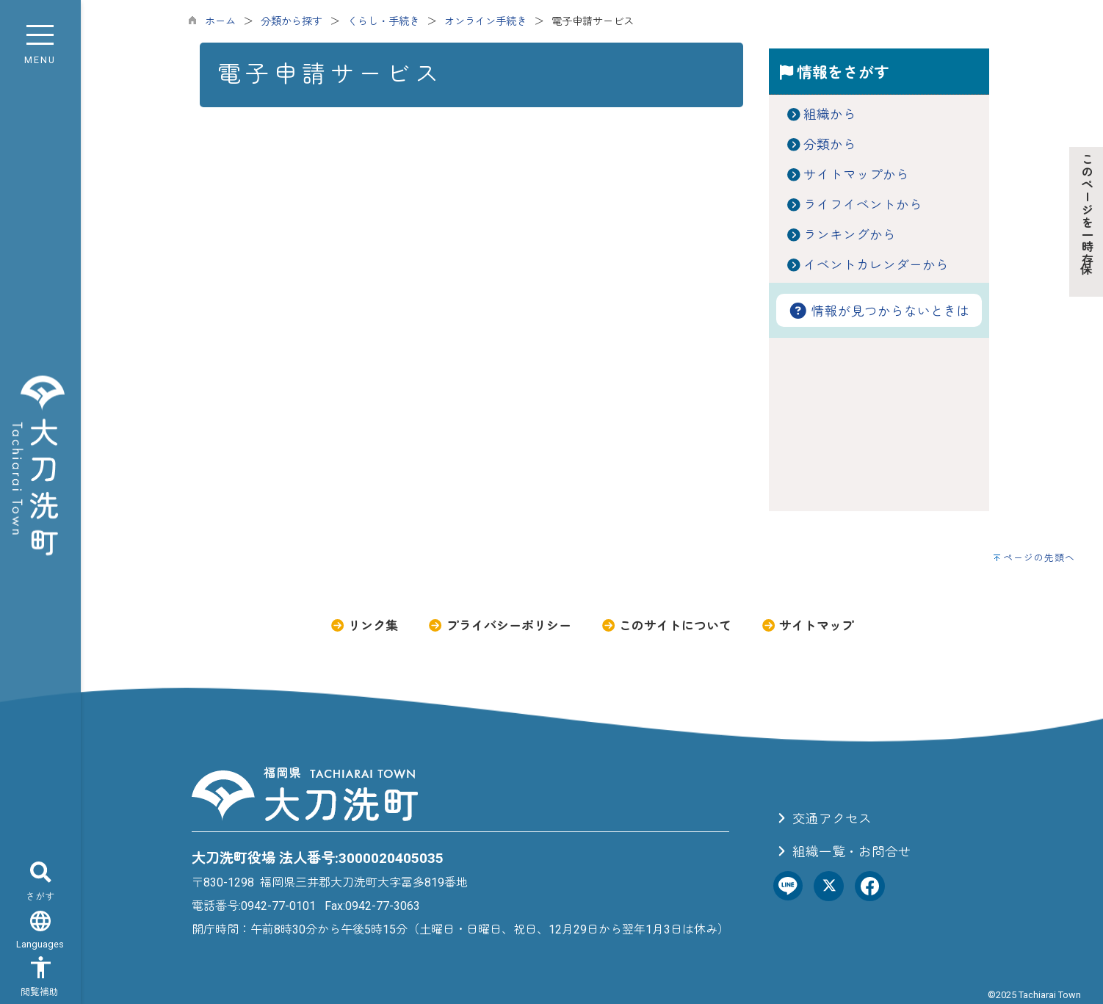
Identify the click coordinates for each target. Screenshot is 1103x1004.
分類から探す (291, 21)
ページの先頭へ (1039, 557)
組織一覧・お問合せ (842, 852)
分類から (829, 144)
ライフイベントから (862, 205)
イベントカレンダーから (876, 265)
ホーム (220, 21)
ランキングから (849, 235)
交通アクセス (822, 819)
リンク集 (364, 625)
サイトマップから (856, 174)
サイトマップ (807, 625)
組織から (829, 114)
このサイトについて (666, 625)
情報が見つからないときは (879, 311)
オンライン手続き (485, 21)
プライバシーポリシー (499, 625)
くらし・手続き (383, 21)
